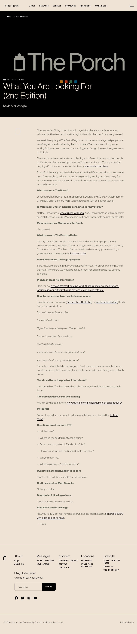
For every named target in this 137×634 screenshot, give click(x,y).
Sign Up (48, 587)
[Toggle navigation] (131, 6)
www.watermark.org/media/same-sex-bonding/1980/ (94, 402)
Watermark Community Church (26, 622)
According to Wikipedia (72, 212)
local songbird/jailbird (107, 302)
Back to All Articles (15, 16)
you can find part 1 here (96, 166)
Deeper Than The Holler (79, 302)
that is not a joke (78, 253)
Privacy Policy (127, 622)
